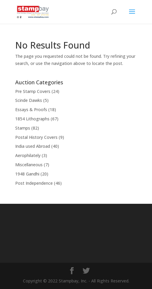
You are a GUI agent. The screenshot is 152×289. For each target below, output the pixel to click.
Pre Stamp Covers (32, 91)
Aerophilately (28, 155)
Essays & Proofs (31, 109)
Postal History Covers (36, 137)
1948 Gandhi (27, 174)
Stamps (22, 128)
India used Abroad (32, 146)
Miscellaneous (29, 164)
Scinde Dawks (28, 100)
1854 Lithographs (32, 119)
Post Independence (34, 183)
